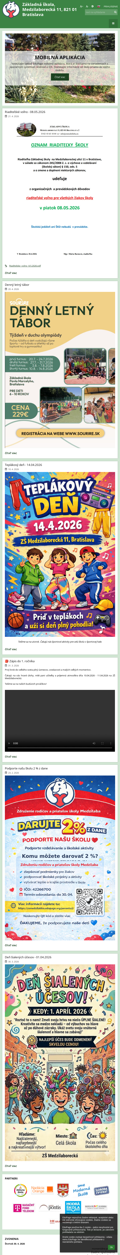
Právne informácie (16, 1095)
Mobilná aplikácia (60, 57)
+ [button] (81, 6)
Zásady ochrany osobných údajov (24, 1101)
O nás (10, 1117)
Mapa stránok (14, 1112)
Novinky (11, 1128)
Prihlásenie (111, 6)
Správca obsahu (15, 1079)
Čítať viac (60, 77)
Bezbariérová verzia (13, 1248)
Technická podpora (17, 1084)
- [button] (87, 6)
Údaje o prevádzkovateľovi (21, 1106)
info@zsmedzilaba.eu (18, 1147)
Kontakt (11, 1122)
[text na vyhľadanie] (101, 12)
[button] (98, 6)
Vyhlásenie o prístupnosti (20, 1090)
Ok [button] (111, 1247)
